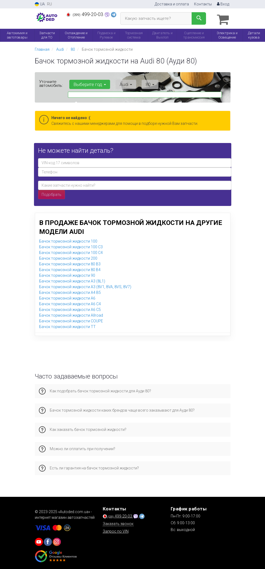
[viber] (48, 540)
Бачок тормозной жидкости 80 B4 (70, 268)
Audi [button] (121, 83)
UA (40, 4)
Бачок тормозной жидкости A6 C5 (70, 308)
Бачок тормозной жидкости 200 (68, 257)
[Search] (199, 18)
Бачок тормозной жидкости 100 (68, 240)
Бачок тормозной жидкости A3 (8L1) (72, 280)
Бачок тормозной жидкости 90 (67, 274)
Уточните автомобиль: (51, 82)
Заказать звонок (118, 522)
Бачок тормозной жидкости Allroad (71, 314)
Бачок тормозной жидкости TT (67, 325)
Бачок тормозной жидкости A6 (67, 297)
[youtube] (39, 540)
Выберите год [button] (88, 83)
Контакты (203, 4)
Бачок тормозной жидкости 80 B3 (70, 262)
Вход (223, 4)
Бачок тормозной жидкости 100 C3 (71, 245)
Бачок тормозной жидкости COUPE (71, 319)
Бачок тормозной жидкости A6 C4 (70, 302)
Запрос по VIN (116, 530)
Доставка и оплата (172, 4)
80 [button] (142, 83)
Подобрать (51, 193)
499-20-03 (85, 14)
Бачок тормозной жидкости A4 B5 (70, 291)
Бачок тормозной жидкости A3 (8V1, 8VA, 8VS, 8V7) (85, 285)
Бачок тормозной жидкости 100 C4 (71, 251)
